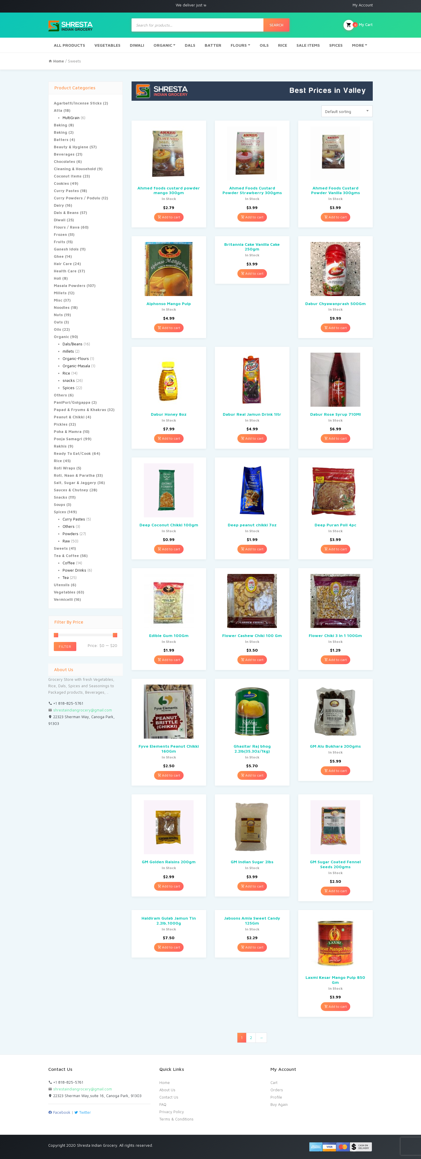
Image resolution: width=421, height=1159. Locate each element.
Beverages (64, 154)
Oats (58, 322)
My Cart (358, 25)
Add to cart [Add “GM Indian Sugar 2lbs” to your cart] (252, 886)
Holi (57, 278)
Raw (66, 541)
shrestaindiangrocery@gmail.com (82, 710)
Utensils (62, 584)
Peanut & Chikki (69, 417)
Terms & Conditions (176, 1119)
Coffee (69, 563)
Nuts (58, 314)
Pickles (61, 424)
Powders (70, 533)
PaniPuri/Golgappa (72, 402)
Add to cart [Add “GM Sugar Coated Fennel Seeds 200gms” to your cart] (335, 891)
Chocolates (64, 161)
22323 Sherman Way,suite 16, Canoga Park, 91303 (95, 1095)
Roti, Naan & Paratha (74, 475)
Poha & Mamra (68, 431)
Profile (276, 1097)
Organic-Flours (76, 358)
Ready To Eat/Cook (72, 453)
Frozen (60, 234)
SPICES (336, 45)
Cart (273, 1082)
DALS (190, 45)
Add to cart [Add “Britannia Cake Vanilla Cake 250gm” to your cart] (252, 273)
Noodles (62, 307)
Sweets (61, 548)
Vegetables (64, 592)
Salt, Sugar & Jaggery (75, 482)
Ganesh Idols (66, 249)
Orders (276, 1089)
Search (276, 24)
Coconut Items (68, 176)
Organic (61, 336)
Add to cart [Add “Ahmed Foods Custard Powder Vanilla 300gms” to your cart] (335, 217)
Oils (57, 329)
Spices (69, 387)
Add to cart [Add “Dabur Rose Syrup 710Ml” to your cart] (335, 438)
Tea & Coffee (66, 555)
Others (60, 395)
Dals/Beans (72, 344)
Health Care (65, 271)
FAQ (162, 1104)
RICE (282, 45)
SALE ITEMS (308, 45)
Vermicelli (63, 599)
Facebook (59, 1112)
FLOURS (239, 45)
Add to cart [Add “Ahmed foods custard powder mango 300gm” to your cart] (169, 217)
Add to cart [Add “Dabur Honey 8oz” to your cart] (169, 438)
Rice (66, 373)
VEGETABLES (107, 45)
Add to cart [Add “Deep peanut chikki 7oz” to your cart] (252, 549)
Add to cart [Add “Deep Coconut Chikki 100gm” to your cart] (169, 549)
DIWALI (137, 45)
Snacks (60, 497)
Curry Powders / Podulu (77, 198)
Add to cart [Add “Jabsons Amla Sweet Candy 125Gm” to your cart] (252, 947)
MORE (358, 45)
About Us (167, 1089)
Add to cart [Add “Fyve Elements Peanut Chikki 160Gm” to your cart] (169, 775)
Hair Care (63, 263)
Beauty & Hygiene (71, 147)
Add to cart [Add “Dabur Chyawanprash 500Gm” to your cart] (335, 328)
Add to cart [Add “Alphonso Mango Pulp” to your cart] (169, 328)
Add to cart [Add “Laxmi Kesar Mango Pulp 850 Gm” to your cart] (335, 1006)
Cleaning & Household (75, 168)
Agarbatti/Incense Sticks (78, 103)
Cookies (61, 183)
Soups (59, 504)
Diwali (59, 219)
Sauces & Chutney (71, 490)
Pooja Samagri (68, 438)
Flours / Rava (67, 227)
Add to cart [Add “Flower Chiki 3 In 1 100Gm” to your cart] (335, 659)
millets (68, 351)
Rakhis (60, 446)
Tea (66, 577)
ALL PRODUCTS (69, 45)
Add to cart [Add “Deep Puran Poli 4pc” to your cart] (335, 549)
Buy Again (279, 1104)
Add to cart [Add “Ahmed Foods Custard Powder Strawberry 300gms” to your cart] (252, 217)
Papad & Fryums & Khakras (80, 409)
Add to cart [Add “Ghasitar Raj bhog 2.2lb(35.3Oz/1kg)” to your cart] (252, 775)
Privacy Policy (171, 1111)
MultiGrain (71, 117)
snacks (69, 380)
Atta (58, 110)
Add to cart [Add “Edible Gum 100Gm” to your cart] (169, 659)
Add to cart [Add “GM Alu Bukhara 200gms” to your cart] (335, 770)
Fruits (59, 241)
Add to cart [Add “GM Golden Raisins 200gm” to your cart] (169, 886)
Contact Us (168, 1097)
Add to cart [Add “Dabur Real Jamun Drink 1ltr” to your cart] (252, 438)
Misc (58, 300)
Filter (65, 646)
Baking (60, 125)
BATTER (213, 45)
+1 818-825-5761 (65, 703)
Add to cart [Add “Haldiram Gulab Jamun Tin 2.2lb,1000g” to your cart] (169, 947)
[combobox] (347, 111)
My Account (363, 5)
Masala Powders (69, 285)
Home (164, 1082)
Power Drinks (74, 570)
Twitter (82, 1112)
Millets (60, 292)
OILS (264, 45)
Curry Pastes (66, 190)
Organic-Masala (76, 365)
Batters (61, 139)
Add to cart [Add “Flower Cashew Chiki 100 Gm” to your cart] (252, 659)
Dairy (59, 205)
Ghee (59, 256)
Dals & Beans (66, 212)
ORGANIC (162, 45)
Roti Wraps (64, 468)
